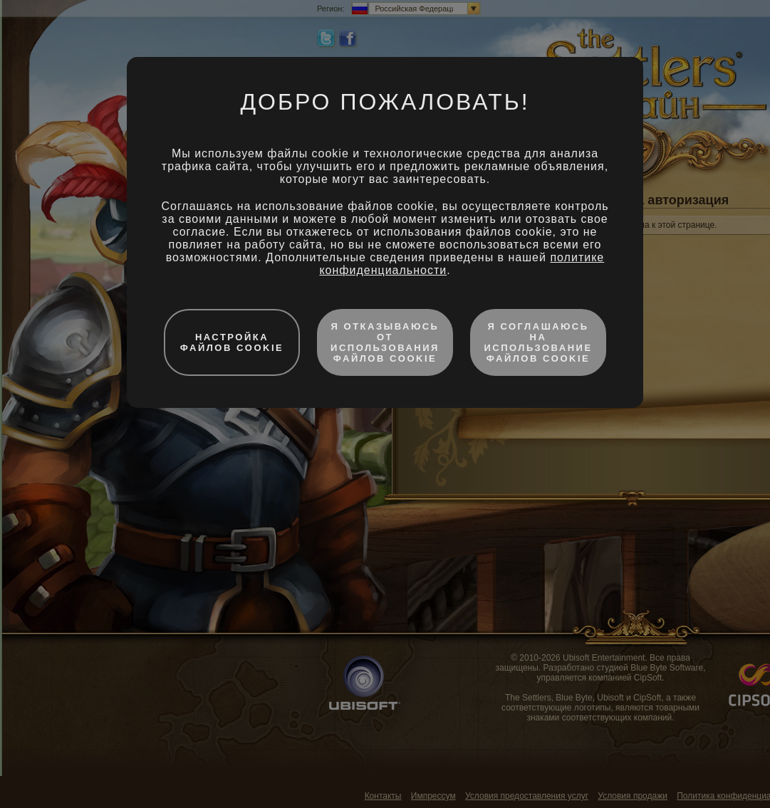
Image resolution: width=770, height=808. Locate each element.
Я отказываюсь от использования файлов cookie (385, 342)
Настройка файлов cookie (232, 342)
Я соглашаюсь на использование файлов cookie (538, 342)
